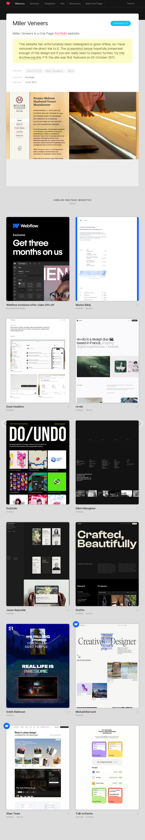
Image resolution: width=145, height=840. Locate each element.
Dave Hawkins (15, 406)
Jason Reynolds (16, 610)
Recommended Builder (16, 308)
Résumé (89, 308)
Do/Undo (11, 508)
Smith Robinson (15, 711)
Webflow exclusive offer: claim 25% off (30, 304)
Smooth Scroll (34, 71)
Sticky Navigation (54, 71)
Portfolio (60, 33)
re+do (79, 406)
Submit (72, 203)
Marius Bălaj (83, 304)
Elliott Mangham (85, 508)
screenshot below (80, 48)
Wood (71, 71)
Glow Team (13, 813)
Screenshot (120, 23)
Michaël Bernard (86, 711)
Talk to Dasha (84, 813)
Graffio (80, 610)
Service (89, 410)
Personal (79, 817)
